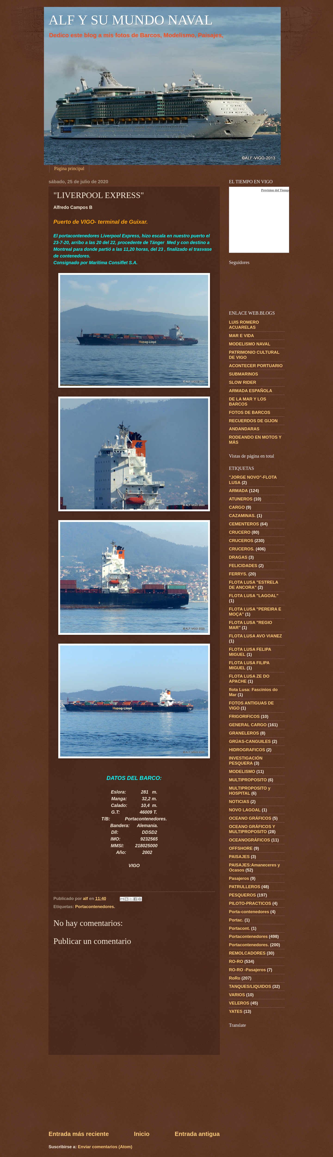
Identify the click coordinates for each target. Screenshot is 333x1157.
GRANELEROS (244, 733)
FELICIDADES (243, 565)
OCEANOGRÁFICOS (249, 840)
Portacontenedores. (95, 906)
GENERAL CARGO (248, 724)
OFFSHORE (241, 848)
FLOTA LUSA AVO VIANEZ (255, 635)
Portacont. (239, 928)
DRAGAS (238, 557)
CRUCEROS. (241, 548)
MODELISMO (242, 771)
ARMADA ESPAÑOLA (250, 390)
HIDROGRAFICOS (247, 749)
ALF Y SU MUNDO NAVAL (131, 20)
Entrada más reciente (79, 1134)
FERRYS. (238, 573)
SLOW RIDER (242, 382)
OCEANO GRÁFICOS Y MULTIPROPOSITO (252, 829)
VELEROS (239, 1003)
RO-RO (236, 961)
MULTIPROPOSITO (248, 779)
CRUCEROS (241, 540)
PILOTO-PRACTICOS (250, 903)
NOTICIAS (239, 801)
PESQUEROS (242, 895)
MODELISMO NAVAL (249, 343)
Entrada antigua (197, 1134)
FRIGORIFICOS (244, 716)
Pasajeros (239, 878)
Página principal (69, 168)
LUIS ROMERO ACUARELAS (244, 325)
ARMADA (238, 490)
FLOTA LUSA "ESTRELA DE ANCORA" (253, 585)
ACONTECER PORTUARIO (256, 365)
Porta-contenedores (249, 911)
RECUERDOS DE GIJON (253, 420)
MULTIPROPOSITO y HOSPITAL (249, 791)
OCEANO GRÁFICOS (250, 818)
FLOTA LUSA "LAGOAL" (253, 595)
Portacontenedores (248, 936)
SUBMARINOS (243, 374)
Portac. (236, 920)
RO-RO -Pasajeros (247, 969)
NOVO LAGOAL (245, 809)
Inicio (141, 1134)
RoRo (234, 978)
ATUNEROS (241, 498)
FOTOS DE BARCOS (249, 412)
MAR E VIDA (241, 335)
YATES (235, 1011)
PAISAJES (239, 856)
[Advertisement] (134, 1092)
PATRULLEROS (244, 886)
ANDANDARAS (244, 428)
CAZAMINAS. (242, 515)
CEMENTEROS (244, 523)
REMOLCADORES (247, 953)
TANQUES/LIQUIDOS (250, 986)
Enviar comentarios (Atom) (105, 1146)
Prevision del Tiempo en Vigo (281, 190)
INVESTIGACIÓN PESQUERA (245, 761)
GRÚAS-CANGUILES (250, 741)
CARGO (237, 507)
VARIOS (237, 994)
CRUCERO (239, 532)
